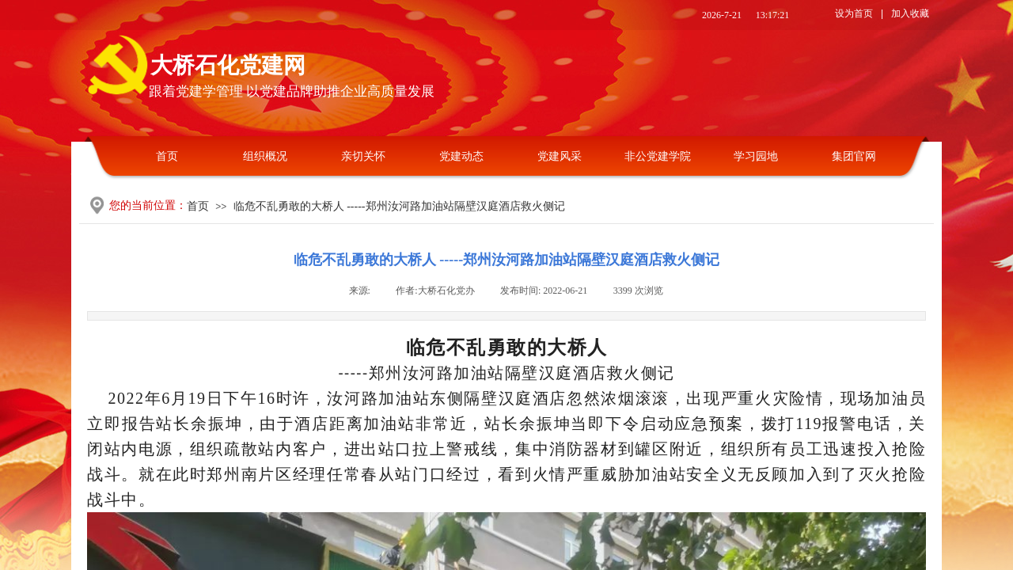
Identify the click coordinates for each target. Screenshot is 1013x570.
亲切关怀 (363, 156)
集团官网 (854, 156)
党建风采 (559, 156)
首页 (167, 156)
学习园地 (756, 156)
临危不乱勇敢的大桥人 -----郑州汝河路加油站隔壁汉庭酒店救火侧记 (399, 206)
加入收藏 (910, 13)
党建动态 (461, 156)
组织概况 (265, 156)
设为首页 (854, 13)
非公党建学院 (657, 156)
